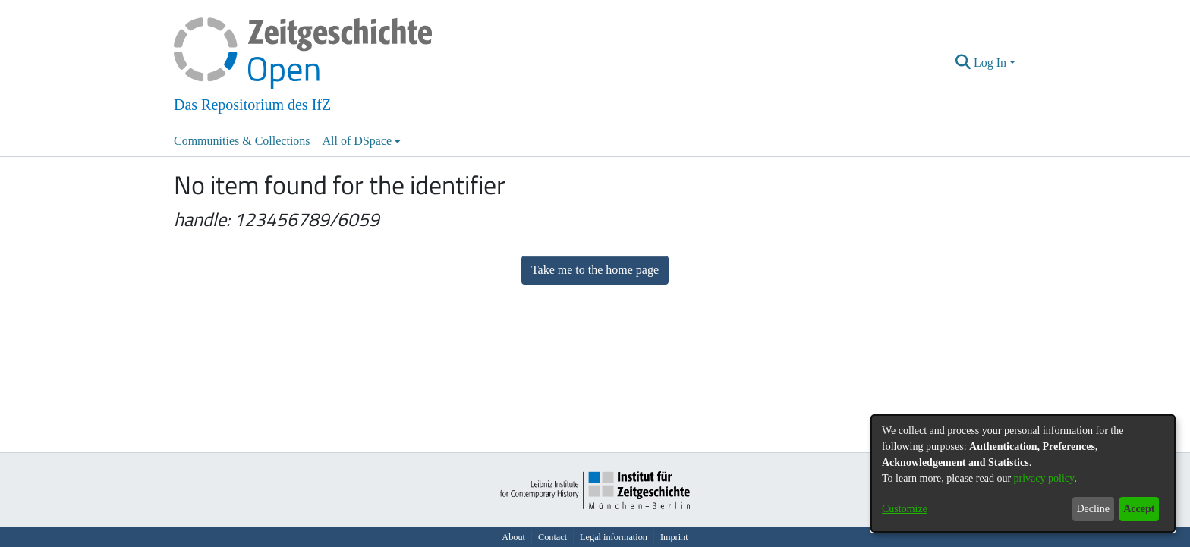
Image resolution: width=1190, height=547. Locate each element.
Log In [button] (991, 62)
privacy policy (1044, 478)
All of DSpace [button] (357, 140)
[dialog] (1023, 473)
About (513, 537)
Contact (552, 537)
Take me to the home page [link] (595, 269)
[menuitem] (362, 141)
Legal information (613, 537)
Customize (904, 508)
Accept (1138, 508)
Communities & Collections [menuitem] (242, 140)
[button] (963, 63)
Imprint (674, 537)
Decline (1093, 508)
